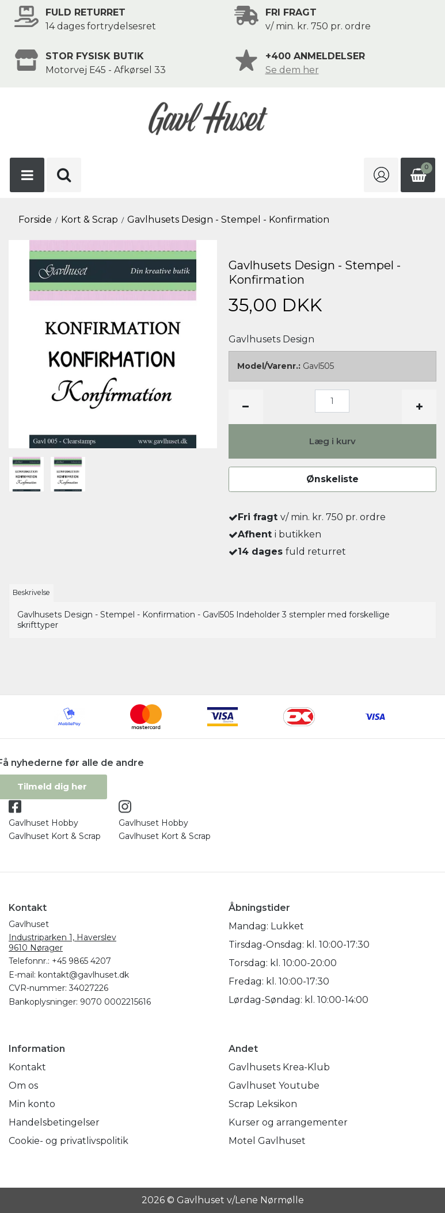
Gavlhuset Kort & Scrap (55, 836)
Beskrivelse (31, 592)
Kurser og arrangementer (288, 1122)
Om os (23, 1085)
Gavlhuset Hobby (43, 823)
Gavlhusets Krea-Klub (279, 1067)
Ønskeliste (332, 479)
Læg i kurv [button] (332, 441)
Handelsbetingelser (54, 1122)
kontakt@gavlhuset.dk (83, 975)
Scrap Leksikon (263, 1103)
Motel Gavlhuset (267, 1140)
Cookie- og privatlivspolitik (68, 1140)
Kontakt (27, 1067)
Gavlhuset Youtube (274, 1085)
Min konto (32, 1103)
